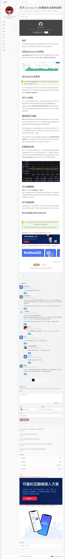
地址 (21, 413)
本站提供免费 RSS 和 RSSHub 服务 (28, 434)
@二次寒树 (31, 331)
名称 (21, 407)
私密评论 (56, 403)
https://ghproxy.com (27, 55)
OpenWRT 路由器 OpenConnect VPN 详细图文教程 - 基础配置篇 (35, 444)
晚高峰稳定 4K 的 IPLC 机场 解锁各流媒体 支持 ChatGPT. (36, 233)
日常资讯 (55, 11)
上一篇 (22, 276)
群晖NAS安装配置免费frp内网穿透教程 (29, 439)
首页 (22, 16)
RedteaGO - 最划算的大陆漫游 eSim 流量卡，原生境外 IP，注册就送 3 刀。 (38, 505)
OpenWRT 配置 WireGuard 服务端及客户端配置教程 (32, 449)
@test (29, 350)
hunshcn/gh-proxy (33, 81)
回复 (25, 293)
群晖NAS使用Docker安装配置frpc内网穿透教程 (31, 429)
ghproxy (27, 545)
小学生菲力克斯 (32, 346)
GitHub (22, 545)
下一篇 (59, 276)
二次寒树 (26, 311)
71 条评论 (43, 11)
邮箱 (43, 407)
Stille (21, 11)
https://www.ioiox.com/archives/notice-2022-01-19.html (43, 227)
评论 (21, 391)
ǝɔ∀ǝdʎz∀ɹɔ (27, 296)
